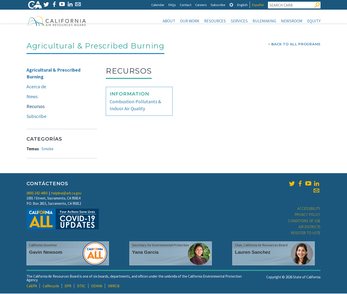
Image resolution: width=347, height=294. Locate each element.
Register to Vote (305, 233)
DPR (68, 286)
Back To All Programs (295, 44)
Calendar (157, 4)
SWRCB (114, 286)
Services (239, 21)
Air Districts (309, 227)
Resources (215, 21)
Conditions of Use (304, 221)
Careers (201, 4)
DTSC (81, 286)
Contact (185, 4)
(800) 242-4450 (37, 193)
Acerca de (36, 87)
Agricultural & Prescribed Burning (53, 73)
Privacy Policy (308, 215)
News (32, 97)
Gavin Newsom (45, 252)
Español (258, 4)
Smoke (47, 149)
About (169, 21)
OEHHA (96, 286)
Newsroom (291, 21)
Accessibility (308, 209)
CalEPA (32, 286)
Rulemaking (264, 21)
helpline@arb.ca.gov (66, 193)
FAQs (172, 4)
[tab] (231, 4)
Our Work (189, 21)
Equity (313, 21)
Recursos (36, 107)
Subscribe (218, 4)
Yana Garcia (145, 252)
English (242, 4)
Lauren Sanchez (252, 252)
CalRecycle (51, 286)
